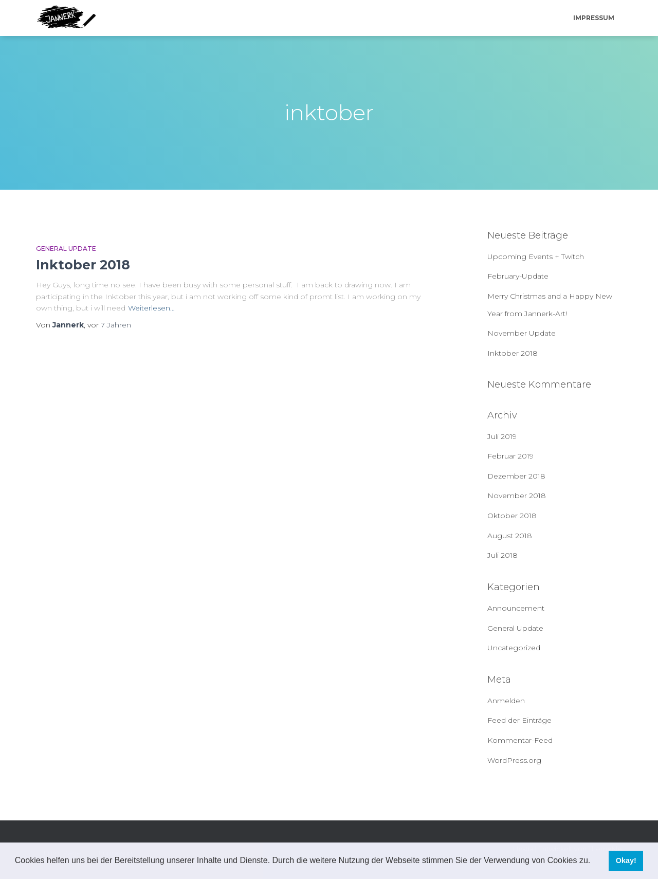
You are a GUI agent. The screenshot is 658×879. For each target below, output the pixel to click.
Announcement (515, 608)
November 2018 (516, 495)
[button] (594, 861)
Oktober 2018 (512, 515)
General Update (66, 248)
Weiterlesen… (151, 308)
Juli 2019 (502, 436)
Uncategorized (513, 647)
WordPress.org (514, 760)
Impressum (593, 18)
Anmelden (506, 700)
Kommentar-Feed (520, 740)
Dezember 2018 (516, 476)
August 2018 (509, 535)
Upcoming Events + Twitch (535, 256)
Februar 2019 (510, 456)
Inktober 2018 (83, 264)
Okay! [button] (626, 860)
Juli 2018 (502, 555)
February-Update (518, 276)
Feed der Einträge (519, 720)
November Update (521, 333)
